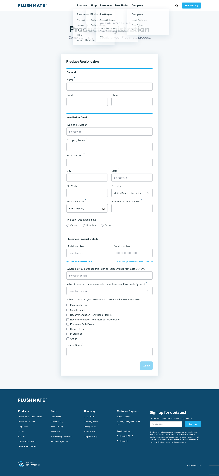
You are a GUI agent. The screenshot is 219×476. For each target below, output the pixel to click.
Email (70, 95)
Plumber (89, 225)
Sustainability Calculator (61, 436)
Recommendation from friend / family (89, 315)
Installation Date (76, 201)
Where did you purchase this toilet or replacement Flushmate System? (106, 269)
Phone (116, 95)
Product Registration (60, 441)
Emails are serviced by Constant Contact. (172, 442)
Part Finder (121, 5)
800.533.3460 (123, 416)
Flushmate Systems (26, 421)
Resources (55, 431)
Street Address (75, 155)
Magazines (74, 334)
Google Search (76, 310)
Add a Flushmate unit (79, 261)
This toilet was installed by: (81, 219)
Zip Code (72, 186)
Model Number (75, 246)
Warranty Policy (91, 421)
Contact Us (89, 416)
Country (116, 186)
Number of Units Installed (126, 201)
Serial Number (122, 246)
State (115, 171)
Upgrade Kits (23, 426)
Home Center (75, 329)
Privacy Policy (90, 426)
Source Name (74, 345)
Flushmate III (122, 441)
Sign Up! (193, 424)
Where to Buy (57, 421)
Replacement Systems (27, 446)
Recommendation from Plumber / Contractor (93, 319)
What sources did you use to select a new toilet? (104, 299)
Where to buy (191, 5)
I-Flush (21, 431)
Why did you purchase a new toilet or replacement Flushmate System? (106, 284)
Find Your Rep (57, 426)
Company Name (76, 140)
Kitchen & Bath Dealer (80, 324)
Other (106, 225)
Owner (72, 225)
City (69, 171)
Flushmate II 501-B (125, 436)
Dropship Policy (90, 436)
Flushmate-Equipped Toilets (30, 416)
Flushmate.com (77, 305)
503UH (21, 436)
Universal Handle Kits (27, 441)
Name (70, 79)
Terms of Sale (89, 431)
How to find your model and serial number (134, 261)
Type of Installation (77, 125)
